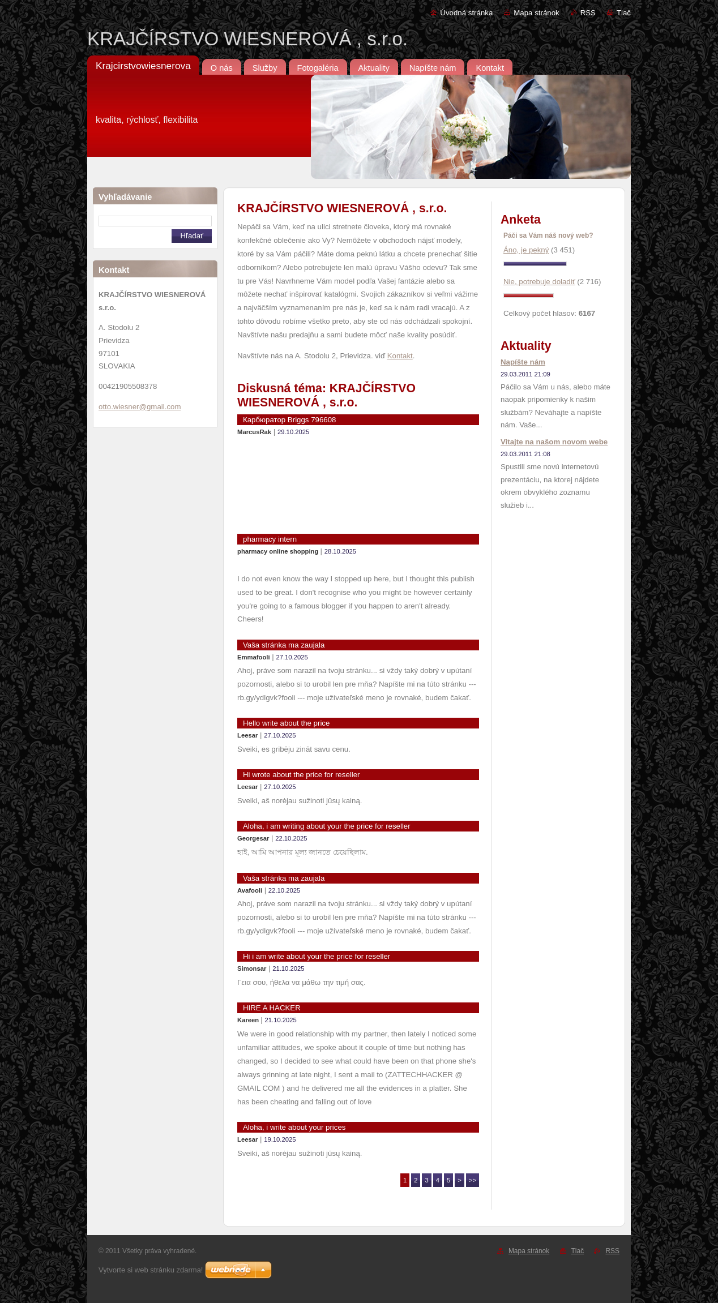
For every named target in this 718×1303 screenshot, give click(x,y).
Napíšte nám (523, 362)
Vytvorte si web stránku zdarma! (151, 1270)
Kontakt (400, 356)
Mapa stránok (536, 12)
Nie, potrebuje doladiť (539, 281)
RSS (588, 12)
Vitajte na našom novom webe (554, 442)
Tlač (624, 12)
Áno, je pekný (526, 250)
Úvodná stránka (466, 12)
